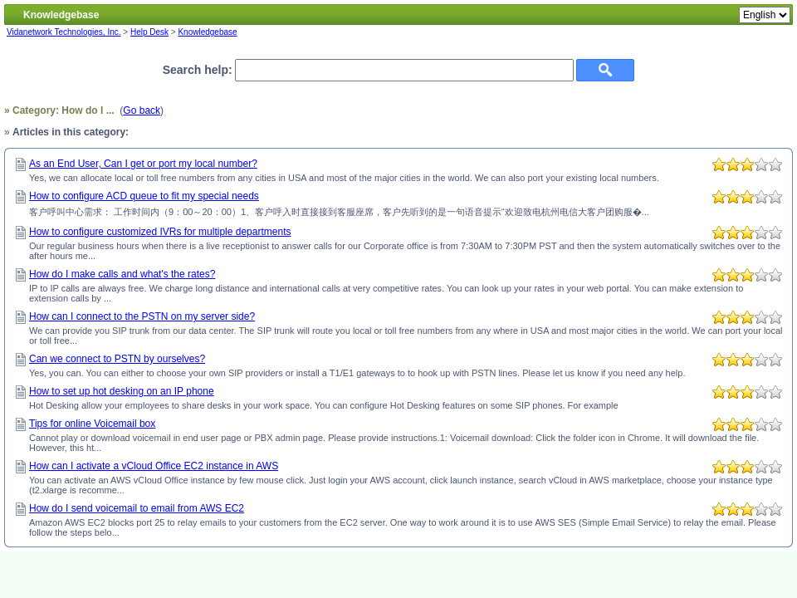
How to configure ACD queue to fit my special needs (144, 196)
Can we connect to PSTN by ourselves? (117, 359)
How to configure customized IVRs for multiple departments (160, 232)
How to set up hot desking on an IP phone (121, 391)
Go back (141, 110)
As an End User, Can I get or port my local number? (143, 163)
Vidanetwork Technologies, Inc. (64, 32)
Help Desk (149, 32)
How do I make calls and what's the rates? (122, 274)
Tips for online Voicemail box (92, 423)
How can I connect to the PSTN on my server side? (142, 316)
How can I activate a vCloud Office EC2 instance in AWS (153, 466)
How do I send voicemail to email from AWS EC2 (136, 508)
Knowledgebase (207, 32)
